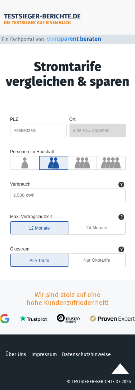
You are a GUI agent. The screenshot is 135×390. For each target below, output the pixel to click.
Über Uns (15, 354)
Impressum (44, 354)
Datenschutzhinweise (86, 354)
